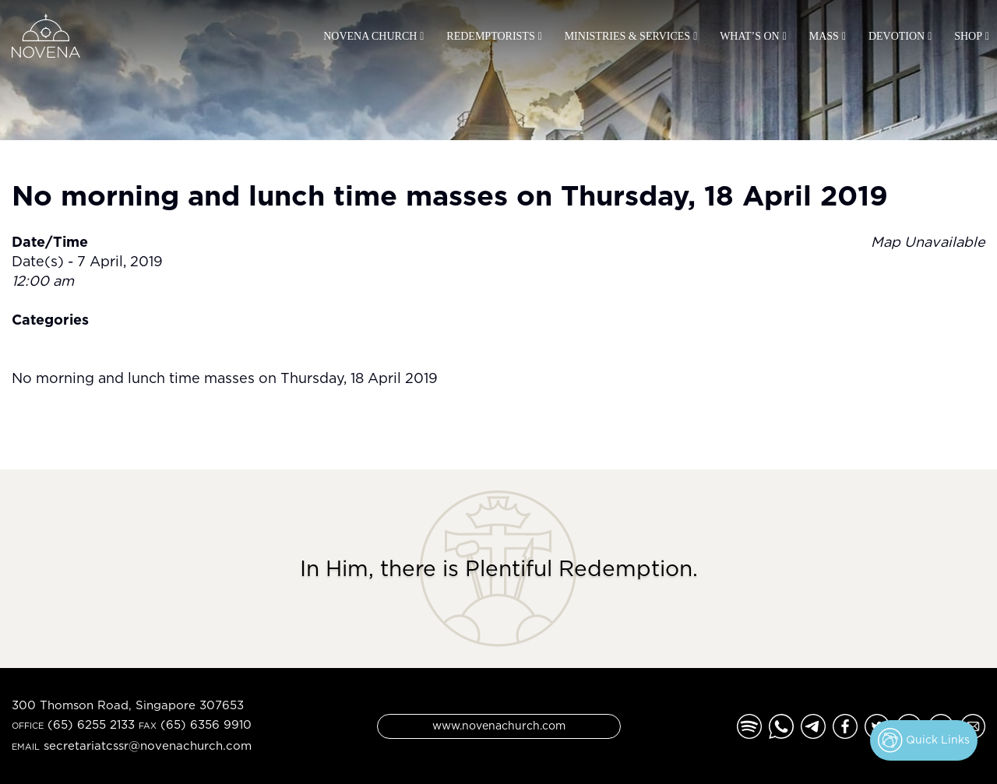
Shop (968, 36)
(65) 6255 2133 (91, 724)
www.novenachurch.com (498, 725)
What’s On (750, 36)
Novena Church (370, 36)
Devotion (896, 36)
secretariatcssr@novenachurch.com (148, 745)
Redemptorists (490, 36)
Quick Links (924, 740)
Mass (824, 36)
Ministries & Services (627, 36)
